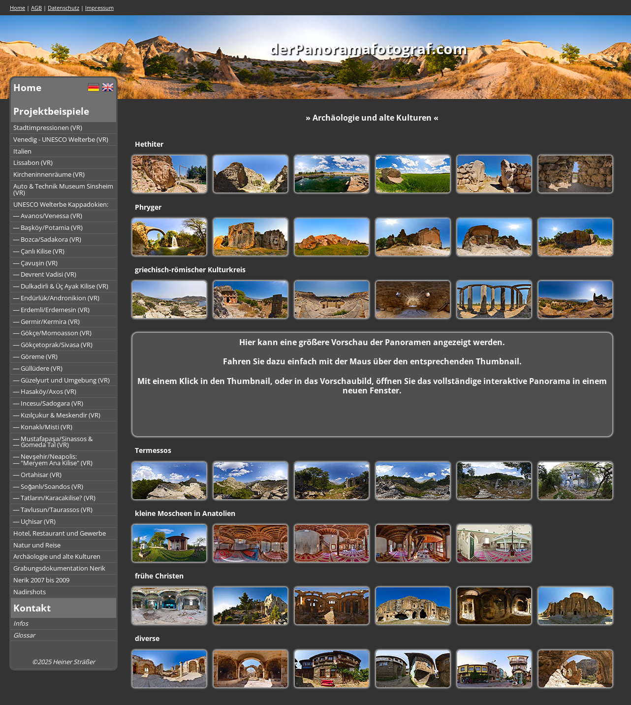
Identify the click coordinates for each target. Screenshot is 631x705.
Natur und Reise (37, 545)
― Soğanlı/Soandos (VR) (48, 486)
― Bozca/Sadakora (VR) (47, 239)
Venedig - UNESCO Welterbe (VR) (60, 139)
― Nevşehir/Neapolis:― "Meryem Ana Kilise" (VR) (53, 459)
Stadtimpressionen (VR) (47, 127)
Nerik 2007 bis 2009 (41, 580)
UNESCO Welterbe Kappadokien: (60, 204)
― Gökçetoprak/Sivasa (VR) (53, 344)
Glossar (24, 635)
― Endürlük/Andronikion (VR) (56, 297)
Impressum (99, 7)
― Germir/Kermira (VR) (46, 321)
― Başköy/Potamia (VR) (48, 227)
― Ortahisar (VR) (37, 474)
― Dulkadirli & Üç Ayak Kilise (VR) (61, 286)
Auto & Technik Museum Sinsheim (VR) (63, 189)
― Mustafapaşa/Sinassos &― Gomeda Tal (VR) (53, 441)
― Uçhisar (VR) (34, 521)
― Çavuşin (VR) (35, 262)
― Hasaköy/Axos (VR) (45, 391)
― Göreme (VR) (35, 356)
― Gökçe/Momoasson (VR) (52, 332)
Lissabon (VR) (33, 162)
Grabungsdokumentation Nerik (59, 568)
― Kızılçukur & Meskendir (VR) (57, 415)
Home (17, 7)
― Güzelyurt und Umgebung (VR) (61, 380)
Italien (22, 151)
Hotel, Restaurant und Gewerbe (59, 533)
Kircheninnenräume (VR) (49, 174)
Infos (20, 623)
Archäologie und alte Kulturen (56, 556)
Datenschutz (63, 7)
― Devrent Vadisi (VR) (45, 274)
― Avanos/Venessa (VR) (48, 215)
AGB (36, 7)
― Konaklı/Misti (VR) (43, 426)
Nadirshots (29, 591)
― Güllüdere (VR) (38, 368)
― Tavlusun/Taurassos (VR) (53, 509)
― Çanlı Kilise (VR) (39, 251)
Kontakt (32, 607)
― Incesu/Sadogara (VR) (48, 403)
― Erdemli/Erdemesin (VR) (51, 309)
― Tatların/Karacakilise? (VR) (54, 497)
